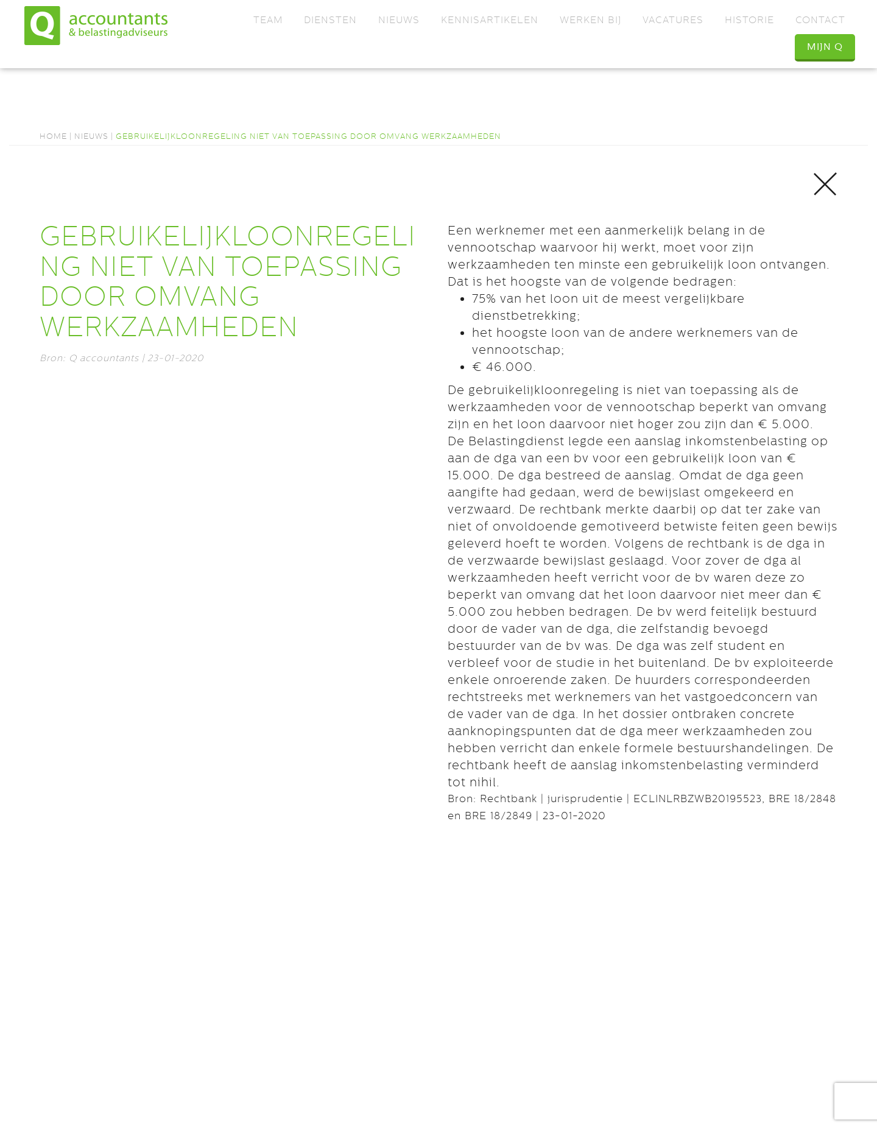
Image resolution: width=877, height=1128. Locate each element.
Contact (820, 20)
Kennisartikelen (489, 20)
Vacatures (673, 20)
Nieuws (399, 20)
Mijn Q (825, 46)
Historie (749, 20)
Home (53, 136)
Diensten (330, 20)
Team (268, 20)
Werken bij (590, 20)
